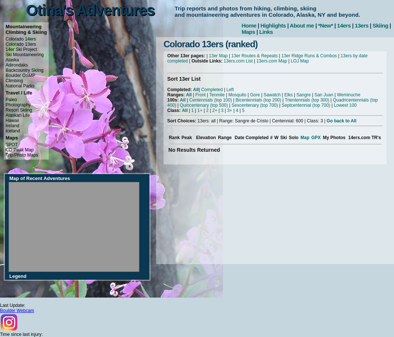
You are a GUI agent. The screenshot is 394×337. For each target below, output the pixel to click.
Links (266, 32)
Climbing (14, 80)
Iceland (13, 131)
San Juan (323, 94)
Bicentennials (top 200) (258, 100)
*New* (325, 25)
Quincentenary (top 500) (204, 105)
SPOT (12, 144)
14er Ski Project (21, 49)
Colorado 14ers (21, 39)
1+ (200, 110)
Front (200, 94)
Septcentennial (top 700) (306, 105)
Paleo (11, 99)
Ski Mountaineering (25, 54)
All (195, 89)
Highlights (273, 25)
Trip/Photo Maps (22, 155)
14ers (344, 25)
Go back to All (341, 120)
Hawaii (12, 120)
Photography (18, 104)
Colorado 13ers (21, 44)
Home (249, 25)
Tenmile (217, 94)
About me (302, 25)
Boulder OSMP (20, 75)
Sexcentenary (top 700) (255, 105)
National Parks (20, 86)
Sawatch (272, 94)
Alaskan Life (18, 115)
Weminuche (348, 94)
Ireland (12, 125)
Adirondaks (17, 65)
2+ (214, 110)
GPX (315, 137)
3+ (229, 110)
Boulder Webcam (17, 310)
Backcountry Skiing (24, 70)
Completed (212, 89)
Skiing (380, 25)
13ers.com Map (271, 61)
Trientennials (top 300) (307, 100)
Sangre (303, 94)
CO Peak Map (19, 150)
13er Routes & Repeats (254, 55)
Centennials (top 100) (210, 100)
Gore (255, 94)
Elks (288, 94)
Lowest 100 (345, 105)
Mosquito (237, 94)
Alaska (12, 59)
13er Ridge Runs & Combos (309, 55)
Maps (248, 32)
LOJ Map (300, 61)
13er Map (218, 55)
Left (230, 89)
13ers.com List (238, 61)
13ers (362, 25)
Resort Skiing (19, 110)
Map (304, 137)
